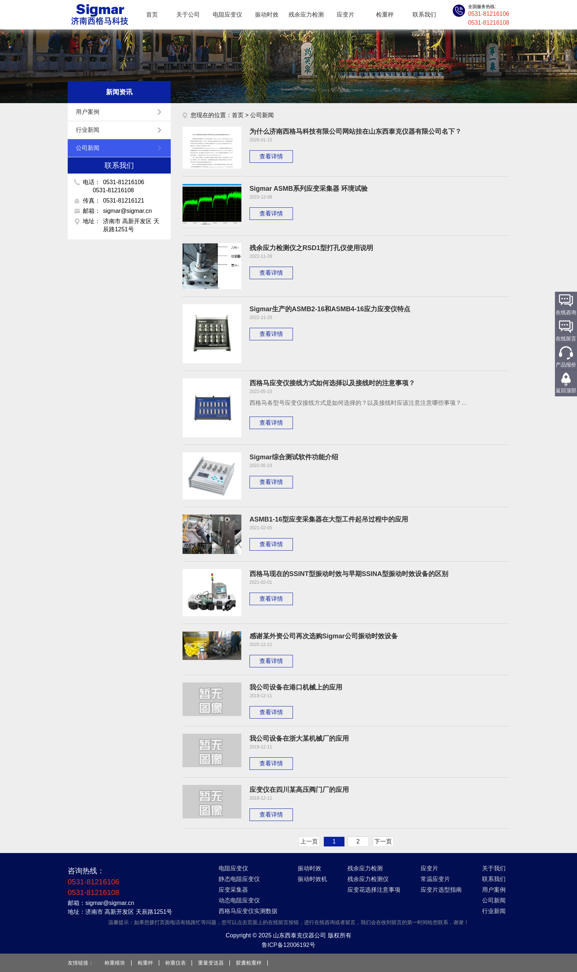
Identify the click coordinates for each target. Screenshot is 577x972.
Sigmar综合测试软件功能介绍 (293, 457)
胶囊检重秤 (249, 963)
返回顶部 (566, 390)
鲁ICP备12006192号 (288, 945)
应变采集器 (233, 890)
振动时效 (267, 14)
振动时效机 (312, 879)
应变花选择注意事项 (373, 890)
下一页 (383, 841)
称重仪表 (175, 963)
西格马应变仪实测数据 (248, 911)
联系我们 (424, 14)
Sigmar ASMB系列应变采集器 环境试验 (308, 188)
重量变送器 (211, 963)
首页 (152, 14)
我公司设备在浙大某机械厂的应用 (299, 738)
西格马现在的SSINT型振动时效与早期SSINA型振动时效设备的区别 (348, 574)
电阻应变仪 (227, 14)
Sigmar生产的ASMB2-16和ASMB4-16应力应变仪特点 (329, 309)
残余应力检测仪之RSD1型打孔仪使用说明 (311, 248)
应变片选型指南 (441, 890)
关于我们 (494, 868)
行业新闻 (120, 130)
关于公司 (188, 14)
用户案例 (120, 111)
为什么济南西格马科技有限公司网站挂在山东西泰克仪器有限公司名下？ (355, 131)
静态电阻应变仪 (239, 879)
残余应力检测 (306, 14)
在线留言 (566, 338)
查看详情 (271, 156)
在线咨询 (566, 312)
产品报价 (566, 365)
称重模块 (115, 963)
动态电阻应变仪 (239, 900)
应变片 (345, 14)
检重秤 (385, 14)
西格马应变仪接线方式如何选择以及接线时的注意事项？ (332, 383)
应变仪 (99, 14)
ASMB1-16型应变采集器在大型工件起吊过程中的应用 (328, 519)
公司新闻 (120, 148)
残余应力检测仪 (368, 879)
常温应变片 (435, 879)
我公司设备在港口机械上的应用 (295, 687)
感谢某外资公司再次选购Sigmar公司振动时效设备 (323, 636)
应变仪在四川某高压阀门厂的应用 (299, 789)
